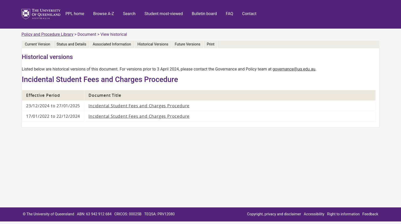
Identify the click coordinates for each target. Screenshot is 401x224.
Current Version (37, 44)
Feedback (370, 214)
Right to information (343, 214)
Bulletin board (204, 13)
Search (129, 13)
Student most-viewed (163, 13)
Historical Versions (153, 44)
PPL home (74, 13)
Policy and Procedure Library (47, 34)
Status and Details (71, 44)
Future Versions (187, 44)
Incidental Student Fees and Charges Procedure (139, 106)
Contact (249, 13)
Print (210, 44)
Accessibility (314, 214)
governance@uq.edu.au (294, 69)
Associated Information (112, 44)
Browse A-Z (103, 13)
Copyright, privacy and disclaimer (274, 214)
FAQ (229, 13)
